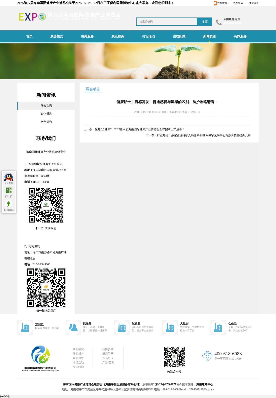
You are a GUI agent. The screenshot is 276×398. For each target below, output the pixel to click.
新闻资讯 (209, 36)
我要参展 (254, 3)
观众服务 (117, 36)
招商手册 (107, 353)
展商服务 (87, 36)
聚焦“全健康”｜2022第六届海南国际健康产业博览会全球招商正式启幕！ (140, 129)
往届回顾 (179, 36)
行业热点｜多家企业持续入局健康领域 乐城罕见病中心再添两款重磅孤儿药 (204, 135)
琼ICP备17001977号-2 (167, 384)
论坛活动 (148, 36)
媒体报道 (46, 113)
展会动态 (46, 105)
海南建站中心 (204, 384)
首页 (29, 36)
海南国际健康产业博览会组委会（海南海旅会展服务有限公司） (102, 384)
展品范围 (107, 358)
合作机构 (46, 121)
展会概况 (56, 36)
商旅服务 (240, 36)
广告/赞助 (108, 362)
